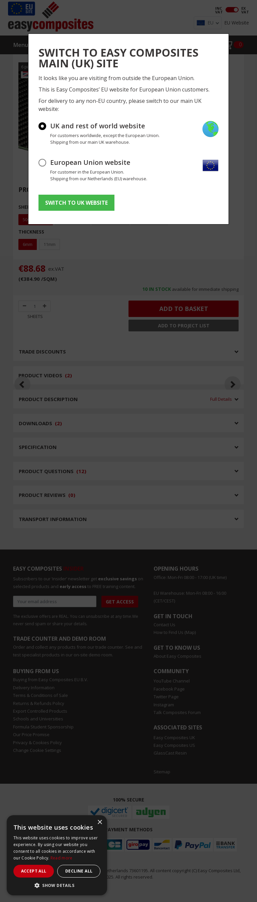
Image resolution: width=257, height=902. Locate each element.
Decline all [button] (78, 871)
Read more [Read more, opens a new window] (62, 858)
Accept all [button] (34, 871)
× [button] (99, 822)
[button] (56, 885)
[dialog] (57, 855)
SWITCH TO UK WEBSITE (76, 202)
